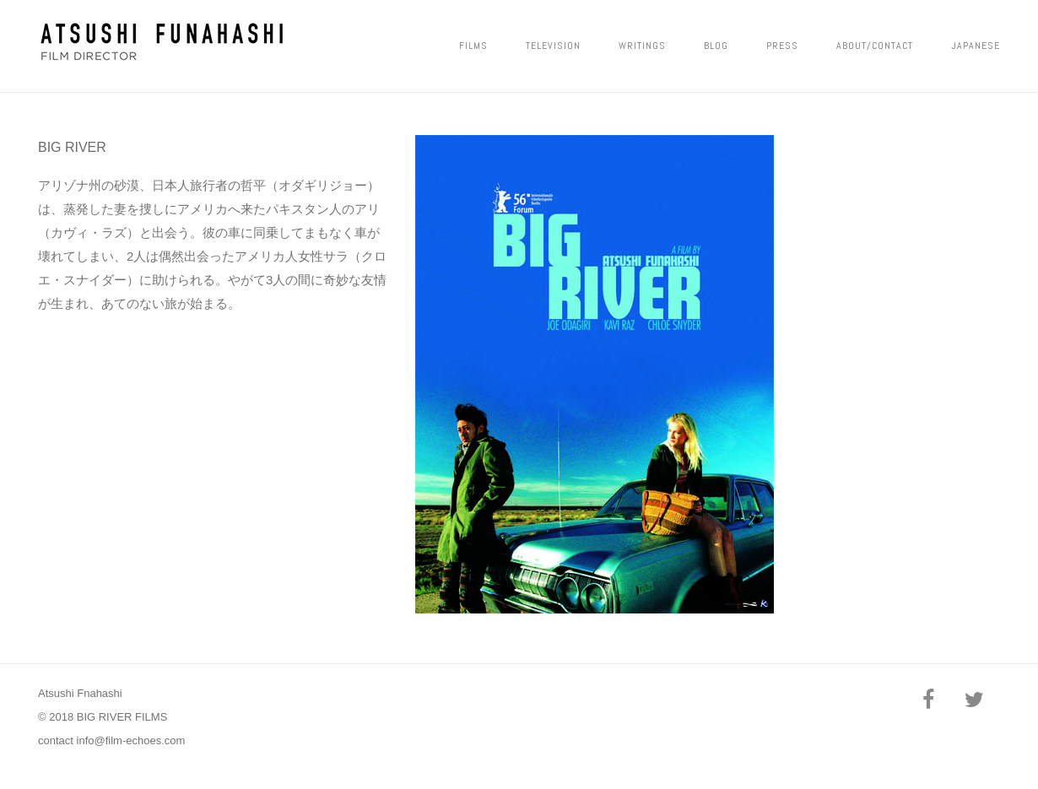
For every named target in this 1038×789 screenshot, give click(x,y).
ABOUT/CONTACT (874, 45)
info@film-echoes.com (131, 740)
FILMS (473, 45)
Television (553, 45)
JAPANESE (975, 45)
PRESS (782, 45)
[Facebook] (928, 701)
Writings (642, 45)
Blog (716, 45)
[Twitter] (973, 701)
